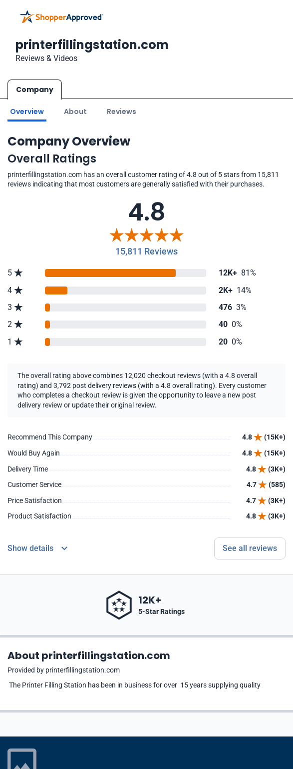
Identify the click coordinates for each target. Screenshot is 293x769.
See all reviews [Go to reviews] (250, 548)
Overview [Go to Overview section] (27, 111)
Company (34, 89)
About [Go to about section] (75, 111)
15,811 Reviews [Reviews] (146, 251)
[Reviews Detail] (37, 549)
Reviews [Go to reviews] (121, 111)
